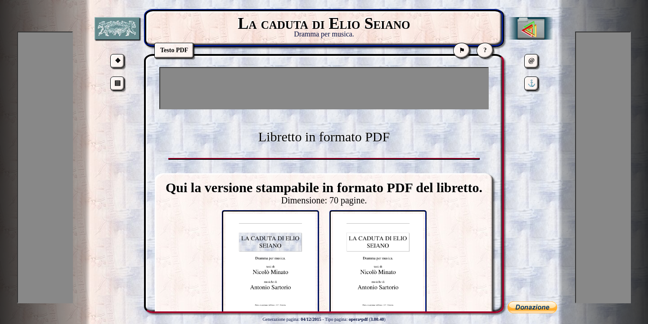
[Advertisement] (324, 88)
